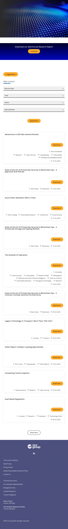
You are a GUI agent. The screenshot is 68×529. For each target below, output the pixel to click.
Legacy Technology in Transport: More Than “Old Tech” (29, 321)
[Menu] (63, 3)
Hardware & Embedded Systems (51, 158)
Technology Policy (56, 416)
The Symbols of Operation (16, 255)
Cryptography (44, 155)
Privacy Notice (8, 467)
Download (34, 51)
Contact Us (7, 474)
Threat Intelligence (9, 495)
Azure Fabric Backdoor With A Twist (20, 198)
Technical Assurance (10, 481)
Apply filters (34, 121)
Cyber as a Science (56, 278)
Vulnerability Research (28, 215)
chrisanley (58, 272)
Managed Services (9, 488)
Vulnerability (57, 155)
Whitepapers (57, 275)
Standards (42, 416)
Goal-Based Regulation (15, 399)
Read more (57, 145)
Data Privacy (7, 464)
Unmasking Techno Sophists (17, 373)
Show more (34, 433)
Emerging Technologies (43, 281)
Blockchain (45, 189)
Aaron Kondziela (56, 151)
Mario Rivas (35, 189)
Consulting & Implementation (13, 484)
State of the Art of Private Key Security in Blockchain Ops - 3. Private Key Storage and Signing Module (31, 228)
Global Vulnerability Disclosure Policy (15, 471)
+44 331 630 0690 (9, 509)
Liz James (36, 338)
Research (19, 155)
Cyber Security (31, 155)
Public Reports (44, 364)
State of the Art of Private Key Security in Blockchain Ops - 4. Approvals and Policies (31, 171)
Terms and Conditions (10, 460)
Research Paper (44, 275)
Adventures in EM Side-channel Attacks (22, 134)
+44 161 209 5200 (9, 503)
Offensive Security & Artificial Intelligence (31, 278)
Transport (45, 338)
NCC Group (19, 364)
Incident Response (9, 491)
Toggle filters (10, 74)
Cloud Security (57, 215)
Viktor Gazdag (12, 215)
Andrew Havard (21, 390)
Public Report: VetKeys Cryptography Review (24, 347)
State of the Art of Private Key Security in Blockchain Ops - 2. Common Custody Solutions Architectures (31, 294)
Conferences (44, 215)
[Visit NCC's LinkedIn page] (34, 453)
